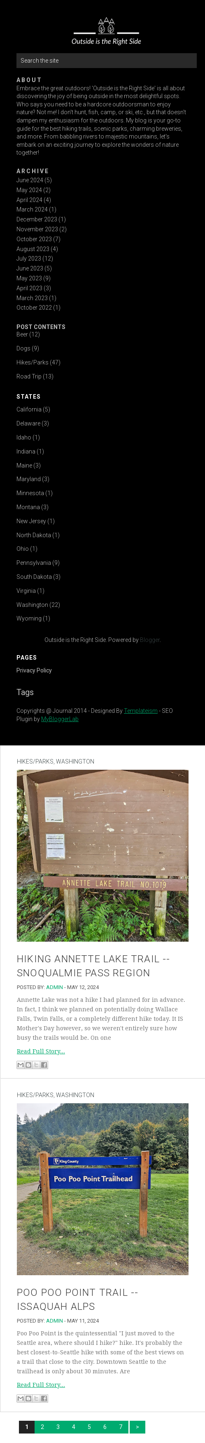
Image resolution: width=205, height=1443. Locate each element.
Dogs (23, 348)
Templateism (141, 710)
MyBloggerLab (60, 719)
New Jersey (31, 521)
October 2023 (34, 239)
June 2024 (29, 180)
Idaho (23, 437)
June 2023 (29, 268)
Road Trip (29, 376)
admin (54, 987)
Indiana (25, 451)
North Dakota (33, 535)
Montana (28, 507)
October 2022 (34, 307)
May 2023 (29, 278)
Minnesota (30, 493)
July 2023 (28, 258)
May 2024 (29, 190)
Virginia (26, 591)
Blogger (150, 640)
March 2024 (32, 209)
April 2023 (29, 288)
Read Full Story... (41, 1051)
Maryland (28, 479)
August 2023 (32, 249)
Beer (22, 334)
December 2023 (36, 219)
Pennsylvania (33, 562)
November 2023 (37, 229)
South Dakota (34, 576)
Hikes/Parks (32, 362)
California (29, 409)
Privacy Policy (34, 670)
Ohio (22, 548)
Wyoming (29, 618)
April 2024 (29, 200)
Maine (24, 465)
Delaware (28, 423)
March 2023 (32, 298)
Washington (32, 605)
